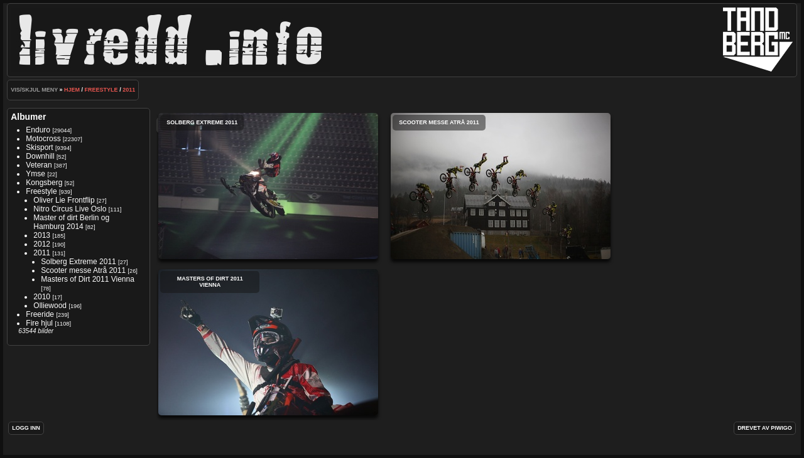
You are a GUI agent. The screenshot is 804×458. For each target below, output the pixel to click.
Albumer (28, 117)
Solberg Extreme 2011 (78, 261)
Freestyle (101, 90)
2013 (41, 235)
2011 (128, 90)
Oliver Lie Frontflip (63, 200)
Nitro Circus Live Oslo (70, 209)
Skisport (39, 147)
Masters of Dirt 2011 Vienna (87, 279)
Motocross (43, 138)
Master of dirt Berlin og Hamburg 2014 (71, 222)
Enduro (38, 129)
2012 (41, 244)
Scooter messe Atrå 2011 (83, 270)
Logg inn (26, 428)
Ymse (35, 173)
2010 (41, 296)
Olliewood (50, 305)
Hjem (72, 90)
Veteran (39, 165)
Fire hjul (39, 323)
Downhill (40, 156)
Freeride (40, 314)
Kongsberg (44, 182)
